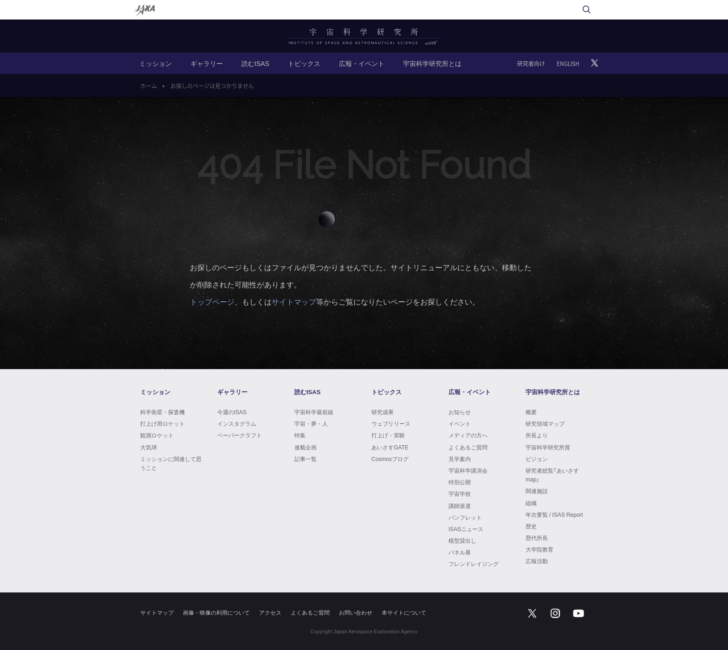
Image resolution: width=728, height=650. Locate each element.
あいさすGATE (390, 447)
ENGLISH (568, 63)
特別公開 (459, 482)
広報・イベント (361, 63)
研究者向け (531, 63)
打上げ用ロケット (162, 423)
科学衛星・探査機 (162, 412)
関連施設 (537, 491)
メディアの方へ (468, 435)
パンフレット (465, 517)
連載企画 (305, 447)
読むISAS (255, 63)
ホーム (148, 86)
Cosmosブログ (390, 459)
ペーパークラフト (239, 435)
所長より (537, 435)
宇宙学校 (459, 493)
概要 (531, 412)
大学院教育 (539, 549)
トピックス (304, 63)
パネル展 (459, 552)
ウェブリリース (390, 423)
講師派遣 (459, 505)
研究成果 (382, 412)
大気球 (148, 447)
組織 (531, 503)
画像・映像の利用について (216, 612)
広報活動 (537, 561)
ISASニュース (465, 529)
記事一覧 (305, 459)
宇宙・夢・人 (311, 423)
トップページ (212, 301)
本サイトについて (404, 612)
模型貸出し (462, 540)
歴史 (531, 526)
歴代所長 (537, 537)
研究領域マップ (545, 423)
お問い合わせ (355, 612)
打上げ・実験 (388, 435)
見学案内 (459, 459)
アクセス (270, 612)
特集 (300, 435)
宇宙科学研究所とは (432, 63)
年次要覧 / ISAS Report (554, 514)
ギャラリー (206, 63)
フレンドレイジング (473, 563)
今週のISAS (232, 412)
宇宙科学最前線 (313, 412)
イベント (459, 423)
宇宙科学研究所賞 (548, 447)
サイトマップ (294, 301)
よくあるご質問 (468, 447)
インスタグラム (236, 423)
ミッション (155, 63)
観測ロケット (157, 435)
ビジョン (537, 459)
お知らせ (459, 412)
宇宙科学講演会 (468, 470)
